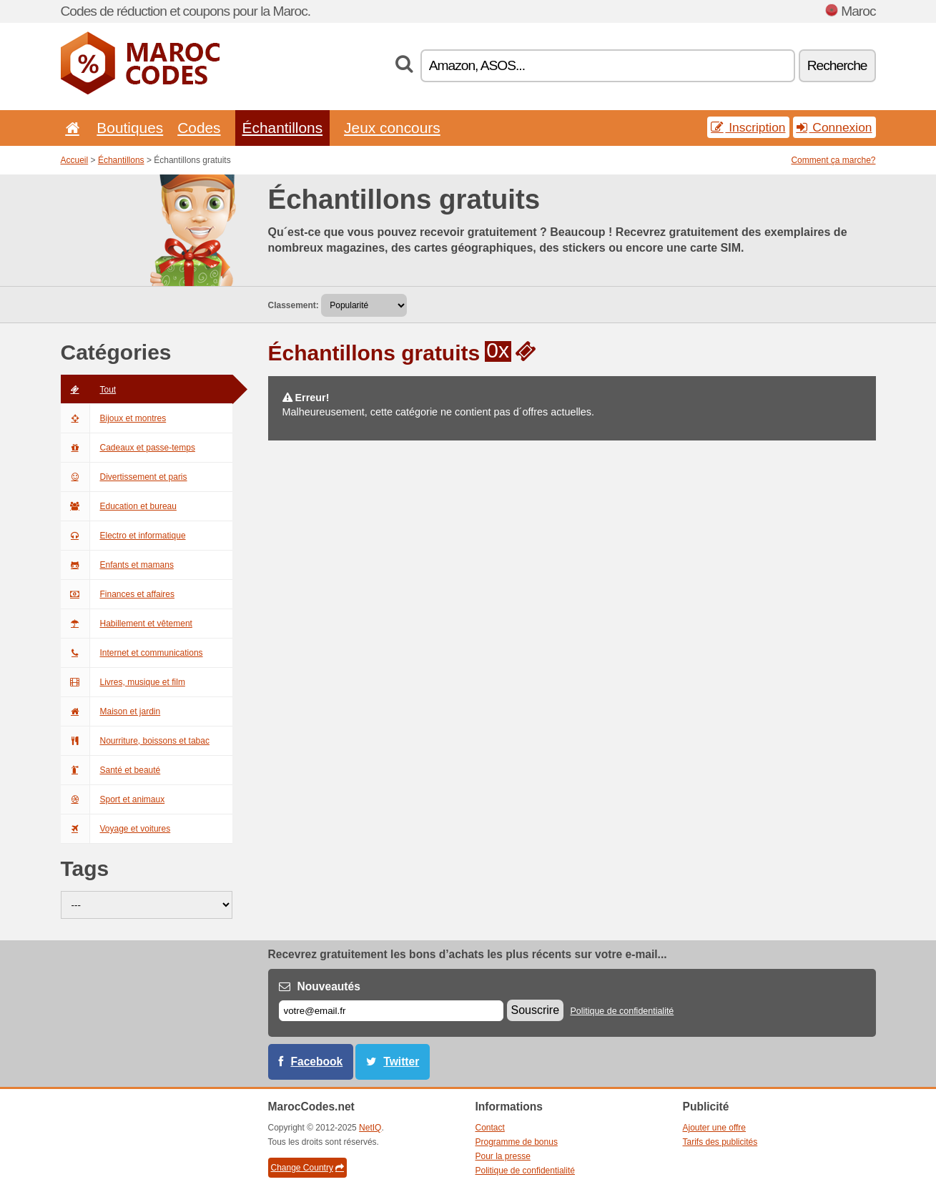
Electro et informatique (123, 535)
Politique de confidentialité (622, 1011)
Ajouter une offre (715, 1128)
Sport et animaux (113, 799)
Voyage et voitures (116, 828)
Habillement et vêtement (126, 623)
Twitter (401, 1061)
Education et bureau (119, 506)
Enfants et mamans (117, 565)
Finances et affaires (118, 594)
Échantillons (282, 127)
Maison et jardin (111, 711)
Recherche (837, 65)
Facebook (317, 1061)
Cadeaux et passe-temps (128, 447)
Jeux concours (392, 127)
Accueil (75, 160)
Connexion (834, 127)
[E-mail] (391, 1010)
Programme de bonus (517, 1142)
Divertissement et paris (124, 477)
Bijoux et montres (114, 418)
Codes (198, 127)
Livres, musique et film (123, 682)
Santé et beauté (111, 770)
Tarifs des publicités (720, 1142)
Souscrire (535, 1010)
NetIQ (370, 1128)
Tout (89, 389)
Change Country (307, 1168)
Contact (490, 1128)
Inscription (748, 127)
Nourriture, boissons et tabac (135, 740)
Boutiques (130, 127)
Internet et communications (132, 653)
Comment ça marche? (833, 160)
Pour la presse (503, 1156)
